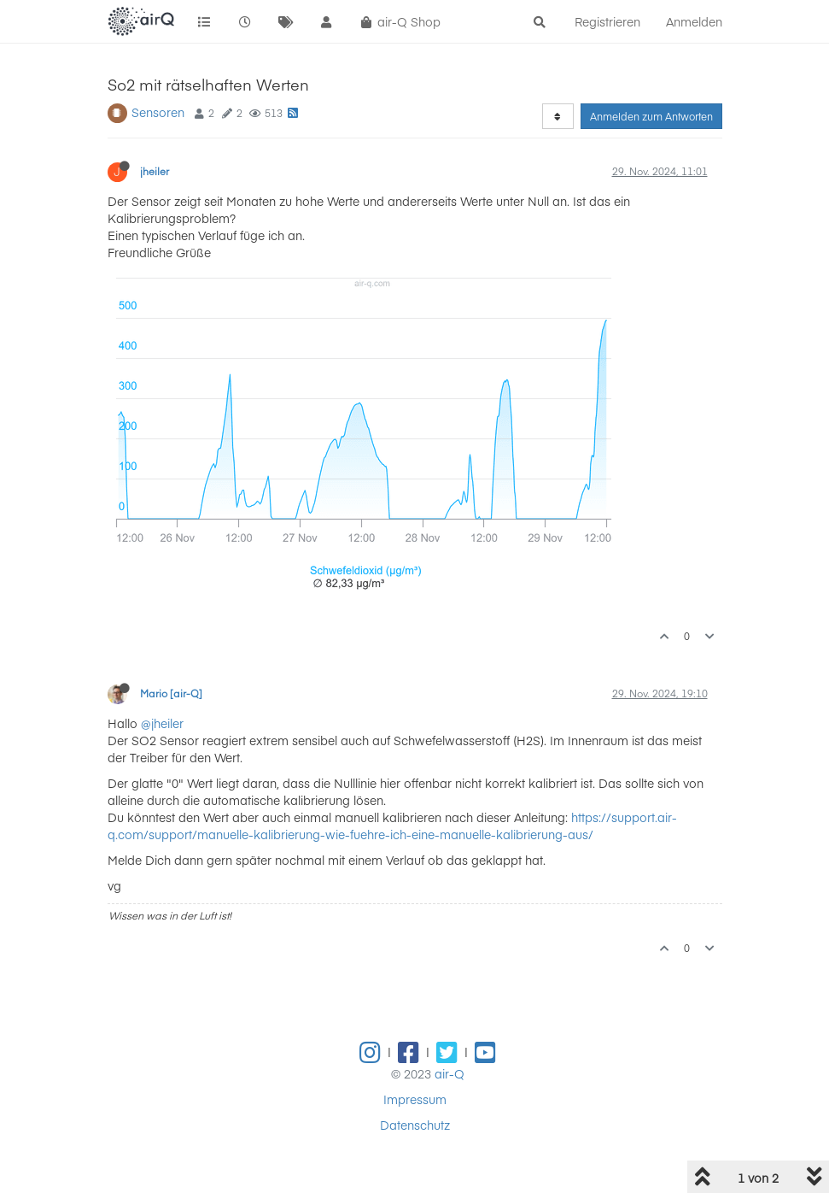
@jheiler (162, 723)
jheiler (154, 171)
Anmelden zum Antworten (651, 116)
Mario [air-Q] (171, 693)
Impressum (415, 1099)
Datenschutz (415, 1124)
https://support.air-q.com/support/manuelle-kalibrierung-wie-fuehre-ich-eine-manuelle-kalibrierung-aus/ (392, 825)
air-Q (449, 1073)
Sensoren (157, 111)
